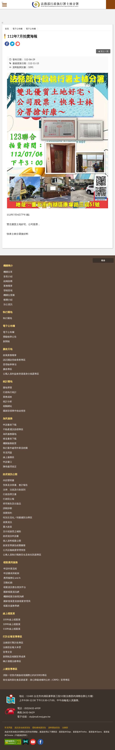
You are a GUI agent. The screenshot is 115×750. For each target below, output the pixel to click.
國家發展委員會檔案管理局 (16, 601)
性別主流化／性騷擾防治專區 (17, 517)
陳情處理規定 (9, 466)
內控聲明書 (8, 480)
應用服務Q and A (12, 577)
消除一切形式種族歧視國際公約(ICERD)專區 (25, 675)
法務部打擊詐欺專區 (13, 642)
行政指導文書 (9, 494)
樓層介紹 (7, 299)
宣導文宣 (7, 651)
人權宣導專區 (10, 668)
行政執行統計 (9, 392)
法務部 (65, 727)
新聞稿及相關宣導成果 (14, 656)
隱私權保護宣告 (39, 727)
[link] (7, 44)
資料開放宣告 (54, 727)
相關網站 (7, 406)
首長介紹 (7, 276)
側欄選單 (4, 4)
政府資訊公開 (10, 474)
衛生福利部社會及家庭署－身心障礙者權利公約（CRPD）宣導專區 (36, 679)
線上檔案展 (9, 613)
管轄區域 (7, 290)
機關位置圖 (9, 295)
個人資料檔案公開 (12, 540)
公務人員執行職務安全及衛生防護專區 (22, 554)
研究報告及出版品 (12, 503)
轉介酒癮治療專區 (12, 661)
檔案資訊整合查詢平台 (14, 587)
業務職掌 (7, 285)
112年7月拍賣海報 (22, 36)
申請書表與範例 (11, 573)
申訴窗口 (7, 461)
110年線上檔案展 (11, 628)
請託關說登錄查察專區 (14, 359)
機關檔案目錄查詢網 (13, 596)
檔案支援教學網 (11, 605)
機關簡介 (8, 265)
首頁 (7, 28)
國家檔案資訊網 (11, 591)
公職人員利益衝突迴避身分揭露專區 (21, 373)
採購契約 (7, 512)
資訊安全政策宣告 (22, 727)
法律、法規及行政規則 (14, 489)
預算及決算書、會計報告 (15, 485)
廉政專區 (7, 369)
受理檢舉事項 (9, 364)
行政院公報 (8, 498)
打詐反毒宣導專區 (12, 636)
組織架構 (7, 281)
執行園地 (7, 312)
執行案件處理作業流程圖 (15, 447)
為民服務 (7, 418)
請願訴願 (7, 508)
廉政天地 (7, 349)
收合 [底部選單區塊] (103, 260)
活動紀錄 (7, 582)
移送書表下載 (9, 438)
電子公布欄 (17, 28)
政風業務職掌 (9, 355)
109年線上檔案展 (11, 624)
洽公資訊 (7, 304)
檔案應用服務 (10, 562)
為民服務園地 (9, 434)
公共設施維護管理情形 (14, 550)
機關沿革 (7, 271)
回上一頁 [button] (104, 51)
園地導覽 (7, 387)
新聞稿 (6, 341)
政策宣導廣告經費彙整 (14, 545)
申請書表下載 (9, 424)
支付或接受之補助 (12, 531)
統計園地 (7, 381)
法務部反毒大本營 (12, 647)
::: (2, 2)
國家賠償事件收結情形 (14, 410)
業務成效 (7, 396)
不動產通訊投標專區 (13, 429)
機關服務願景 (9, 443)
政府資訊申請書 (11, 536)
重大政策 (7, 526)
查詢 (110, 4)
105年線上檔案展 (11, 619)
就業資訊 (7, 522)
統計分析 (7, 401)
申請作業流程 (10, 568)
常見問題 (7, 452)
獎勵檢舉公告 (9, 336)
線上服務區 (8, 457)
